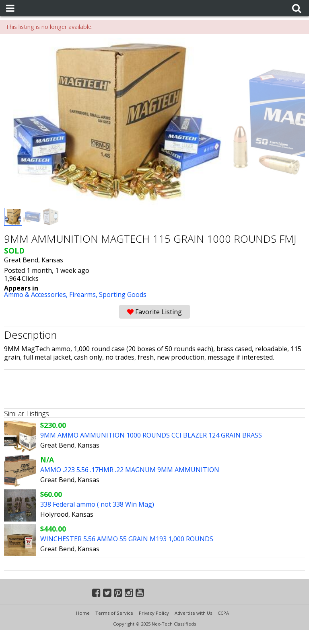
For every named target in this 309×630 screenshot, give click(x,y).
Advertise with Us (193, 613)
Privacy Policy (154, 613)
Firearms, (84, 294)
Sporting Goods (122, 294)
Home (83, 613)
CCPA (223, 613)
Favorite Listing (154, 311)
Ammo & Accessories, (36, 294)
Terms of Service (114, 613)
